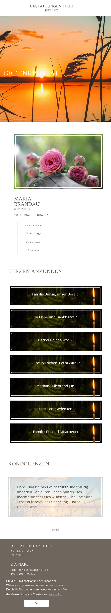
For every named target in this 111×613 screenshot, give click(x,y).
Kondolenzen (33, 242)
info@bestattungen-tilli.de (32, 569)
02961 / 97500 (26, 573)
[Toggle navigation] (98, 8)
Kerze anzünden (33, 225)
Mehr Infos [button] (55, 594)
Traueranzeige (33, 233)
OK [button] (36, 603)
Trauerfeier (33, 250)
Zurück (55, 529)
